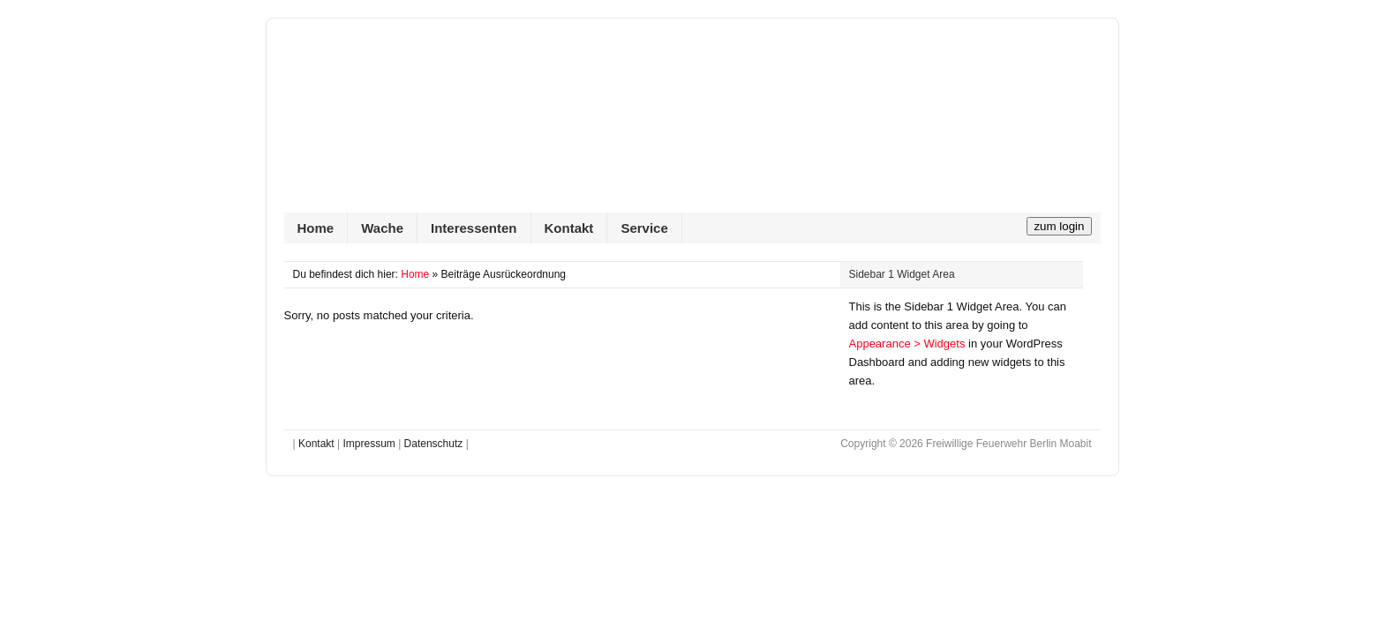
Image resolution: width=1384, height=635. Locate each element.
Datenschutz (433, 443)
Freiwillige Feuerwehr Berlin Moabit (692, 124)
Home (316, 227)
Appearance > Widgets (907, 343)
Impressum (368, 443)
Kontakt (569, 227)
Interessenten (474, 227)
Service (644, 227)
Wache (382, 227)
